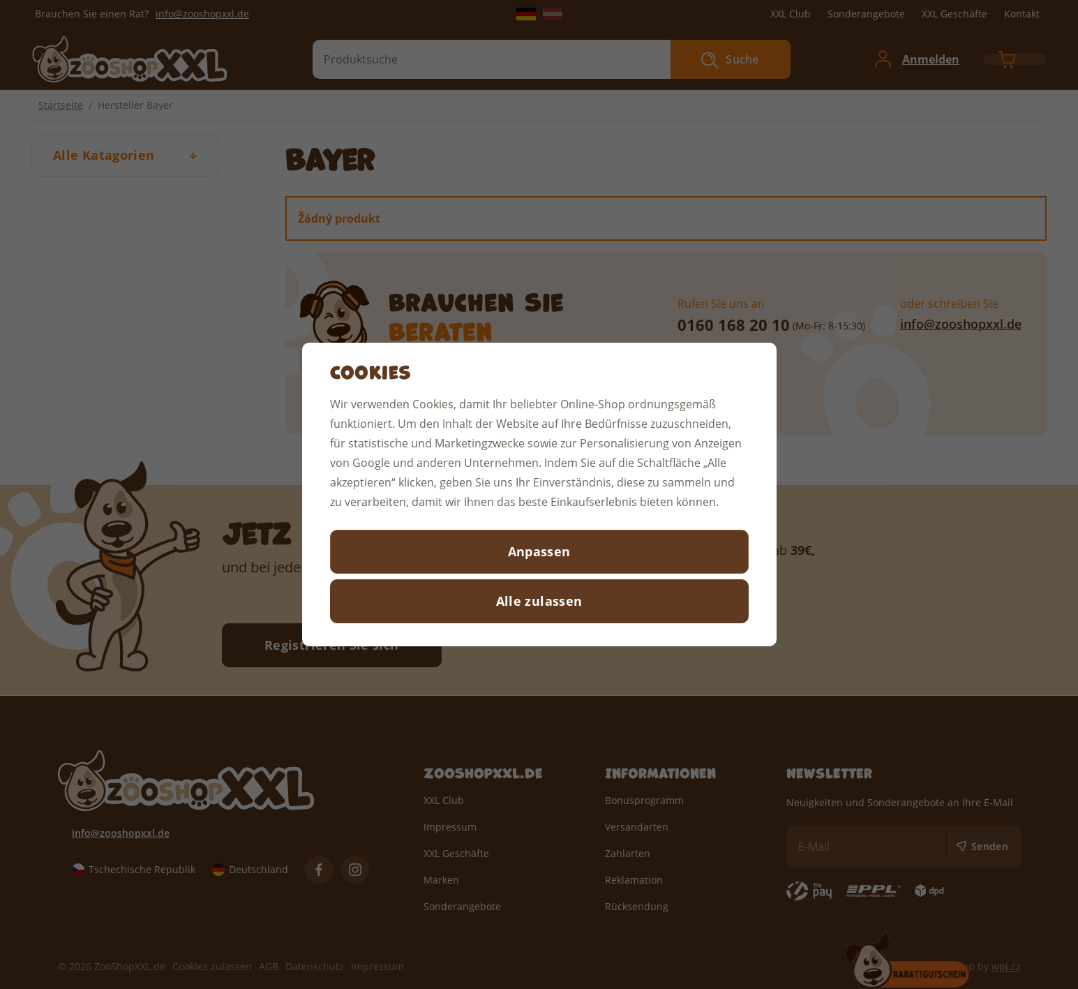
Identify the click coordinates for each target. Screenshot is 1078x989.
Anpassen (539, 551)
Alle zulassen (539, 601)
